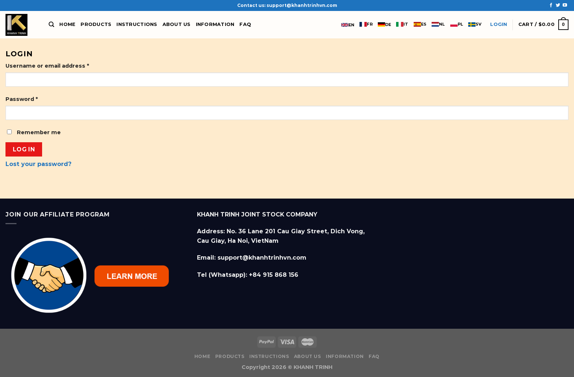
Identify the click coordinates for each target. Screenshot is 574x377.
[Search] (51, 24)
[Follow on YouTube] (565, 5)
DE (384, 24)
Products (96, 24)
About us (177, 24)
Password (21, 99)
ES (420, 24)
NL (438, 24)
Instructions (136, 24)
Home (67, 24)
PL (456, 24)
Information (215, 24)
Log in (24, 149)
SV (474, 24)
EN (347, 24)
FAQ (245, 24)
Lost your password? (38, 164)
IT (402, 24)
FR (365, 24)
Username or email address (47, 66)
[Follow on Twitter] (558, 5)
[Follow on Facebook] (551, 5)
